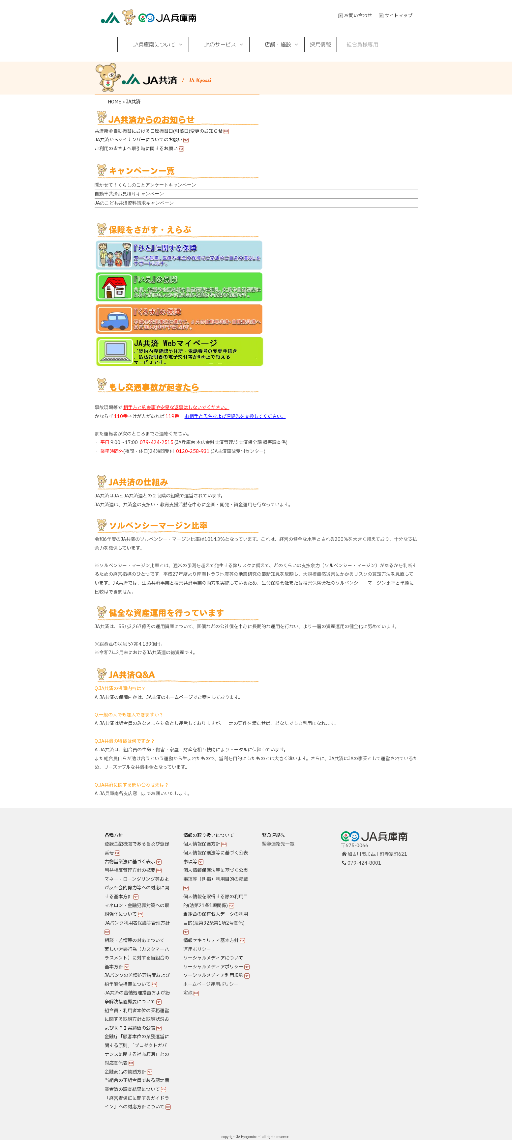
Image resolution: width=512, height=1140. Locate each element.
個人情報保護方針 (201, 844)
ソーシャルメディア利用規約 (213, 975)
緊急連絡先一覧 (278, 844)
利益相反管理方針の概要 (130, 870)
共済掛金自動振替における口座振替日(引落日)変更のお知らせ (159, 131)
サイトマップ (398, 15)
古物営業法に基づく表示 (130, 861)
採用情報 (320, 44)
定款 (188, 992)
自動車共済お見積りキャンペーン (129, 193)
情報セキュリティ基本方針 (211, 940)
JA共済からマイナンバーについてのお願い (138, 139)
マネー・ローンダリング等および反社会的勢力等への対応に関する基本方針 (137, 888)
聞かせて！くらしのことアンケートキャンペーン (145, 184)
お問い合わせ (358, 15)
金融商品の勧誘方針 (125, 1072)
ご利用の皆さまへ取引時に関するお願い (136, 148)
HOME (114, 101)
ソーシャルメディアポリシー (213, 966)
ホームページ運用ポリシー (210, 984)
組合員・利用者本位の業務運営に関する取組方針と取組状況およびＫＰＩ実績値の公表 (137, 1019)
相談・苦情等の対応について (135, 940)
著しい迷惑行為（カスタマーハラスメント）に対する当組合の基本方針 (137, 958)
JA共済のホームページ (169, 697)
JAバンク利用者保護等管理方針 (137, 923)
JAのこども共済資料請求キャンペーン (134, 203)
